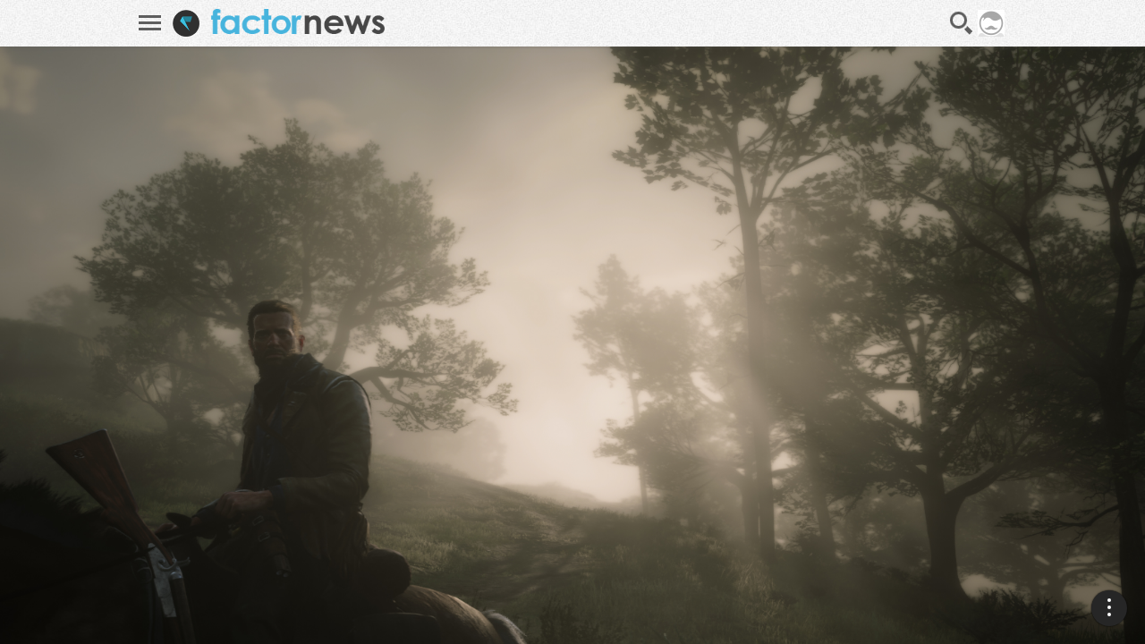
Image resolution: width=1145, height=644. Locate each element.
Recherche (961, 23)
